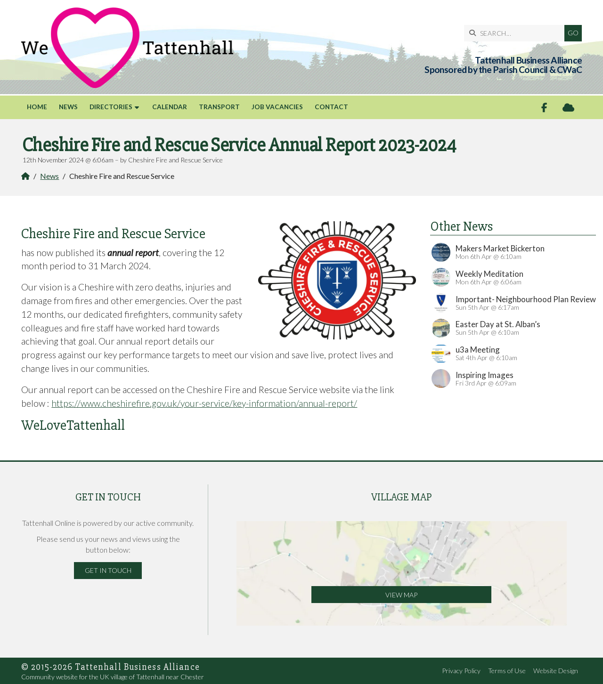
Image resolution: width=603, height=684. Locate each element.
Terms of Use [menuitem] (507, 671)
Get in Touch (108, 570)
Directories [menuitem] (111, 107)
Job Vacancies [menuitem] (277, 107)
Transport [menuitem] (219, 107)
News (49, 175)
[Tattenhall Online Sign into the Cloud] (568, 107)
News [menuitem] (68, 107)
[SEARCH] (516, 33)
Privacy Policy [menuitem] (461, 671)
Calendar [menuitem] (169, 107)
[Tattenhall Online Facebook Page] (544, 107)
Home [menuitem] (37, 107)
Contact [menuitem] (331, 107)
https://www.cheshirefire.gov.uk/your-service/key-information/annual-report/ (204, 403)
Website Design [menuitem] (555, 671)
